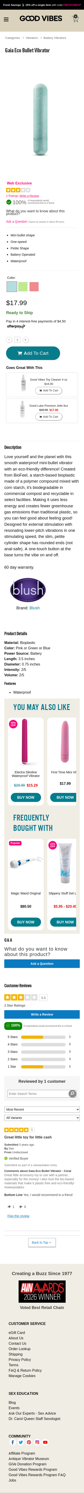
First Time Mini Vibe (65, 772)
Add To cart (32, 353)
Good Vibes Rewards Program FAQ (37, 1475)
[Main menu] (6, 19)
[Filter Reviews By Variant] (42, 1118)
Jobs (12, 1480)
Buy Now (25, 797)
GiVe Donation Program (27, 1464)
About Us (16, 1338)
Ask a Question (16, 221)
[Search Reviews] (42, 1094)
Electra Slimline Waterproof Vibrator (26, 774)
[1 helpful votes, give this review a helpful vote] (10, 1206)
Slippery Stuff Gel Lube (65, 893)
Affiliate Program (22, 1453)
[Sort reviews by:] (42, 1110)
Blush (35, 607)
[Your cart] (75, 19)
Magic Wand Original (26, 893)
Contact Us (17, 1343)
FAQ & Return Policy (25, 1370)
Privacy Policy (20, 1359)
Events (14, 1408)
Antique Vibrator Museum (29, 1458)
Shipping (15, 1354)
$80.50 (25, 906)
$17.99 (65, 783)
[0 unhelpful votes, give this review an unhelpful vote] (22, 1206)
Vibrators (32, 38)
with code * (42, 5)
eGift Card (17, 1332)
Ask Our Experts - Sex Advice (32, 1413)
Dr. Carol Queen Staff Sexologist (34, 1418)
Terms (13, 1365)
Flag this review (18, 1216)
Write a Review (29, 195)
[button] (12, 286)
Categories (12, 38)
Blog (12, 1402)
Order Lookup (19, 1349)
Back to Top (42, 1243)
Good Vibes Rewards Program (33, 1469)
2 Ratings (12, 195)
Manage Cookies (22, 1375)
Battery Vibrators (54, 38)
